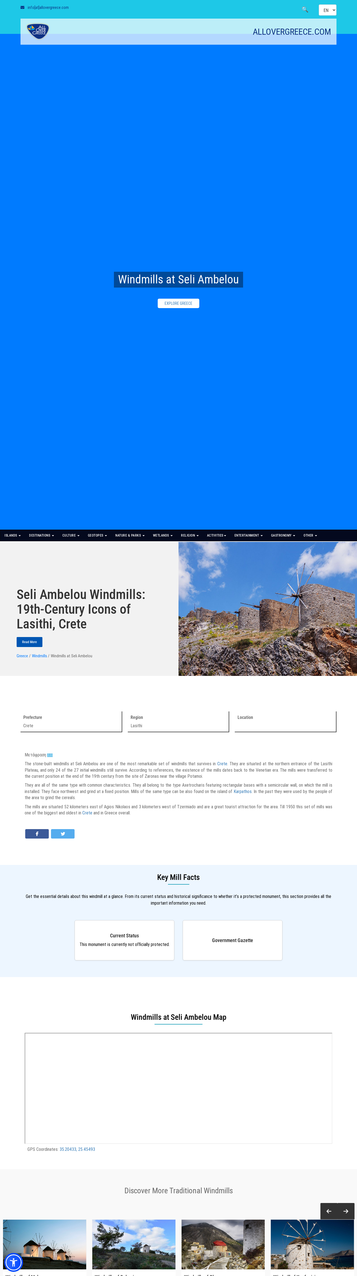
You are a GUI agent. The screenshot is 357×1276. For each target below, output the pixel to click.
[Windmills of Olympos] (223, 1244)
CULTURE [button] (71, 535)
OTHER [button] (310, 535)
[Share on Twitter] (63, 834)
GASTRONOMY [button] (283, 535)
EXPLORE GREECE (178, 303)
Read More (29, 642)
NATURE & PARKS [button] (130, 535)
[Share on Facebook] (37, 834)
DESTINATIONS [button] (41, 535)
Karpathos (243, 791)
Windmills (39, 655)
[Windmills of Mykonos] (44, 1244)
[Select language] (327, 10)
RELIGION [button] (190, 535)
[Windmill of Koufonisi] (312, 1244)
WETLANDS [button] (163, 535)
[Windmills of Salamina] (134, 1244)
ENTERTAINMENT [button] (248, 535)
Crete (222, 763)
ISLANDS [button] (12, 535)
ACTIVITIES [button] (216, 535)
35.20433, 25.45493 (77, 1149)
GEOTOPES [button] (97, 535)
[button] (329, 1211)
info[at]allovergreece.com (48, 7)
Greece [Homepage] (22, 655)
